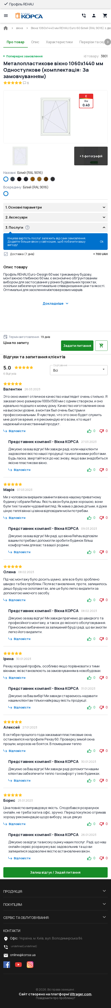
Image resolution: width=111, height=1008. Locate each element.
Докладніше (56, 303)
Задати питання (77, 345)
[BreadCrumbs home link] (5, 28)
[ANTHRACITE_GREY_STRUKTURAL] (12, 179)
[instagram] (30, 965)
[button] (20, 156)
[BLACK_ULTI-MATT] (25, 179)
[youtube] (18, 965)
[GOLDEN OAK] (32, 179)
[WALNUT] (45, 179)
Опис (35, 42)
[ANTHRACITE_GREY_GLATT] (52, 179)
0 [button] (91, 431)
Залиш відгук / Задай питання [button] (55, 872)
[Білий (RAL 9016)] (5, 179)
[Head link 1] (29, 15)
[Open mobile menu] (5, 15)
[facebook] (6, 965)
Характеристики (59, 42)
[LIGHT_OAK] (39, 179)
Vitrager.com (80, 994)
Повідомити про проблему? (55, 998)
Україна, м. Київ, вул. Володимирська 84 (50, 938)
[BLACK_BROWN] (19, 179)
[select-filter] (75, 370)
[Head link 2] (83, 15)
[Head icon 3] (105, 15)
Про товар (15, 42)
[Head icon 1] (93, 15)
